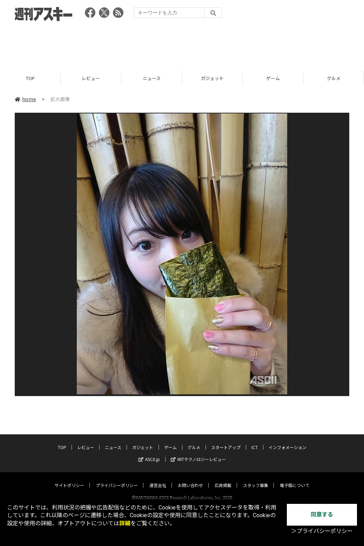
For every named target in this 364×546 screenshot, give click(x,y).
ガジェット (212, 78)
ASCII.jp (149, 452)
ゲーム (273, 78)
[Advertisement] (182, 44)
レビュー (91, 78)
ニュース (152, 78)
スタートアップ (226, 440)
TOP (30, 78)
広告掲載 (223, 478)
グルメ (334, 78)
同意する (322, 514)
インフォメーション (287, 440)
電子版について (294, 478)
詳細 (124, 523)
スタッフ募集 (255, 478)
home (25, 99)
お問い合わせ (190, 478)
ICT (254, 440)
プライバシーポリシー (117, 478)
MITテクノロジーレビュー (198, 452)
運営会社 (157, 478)
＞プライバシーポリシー (322, 531)
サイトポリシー (69, 478)
